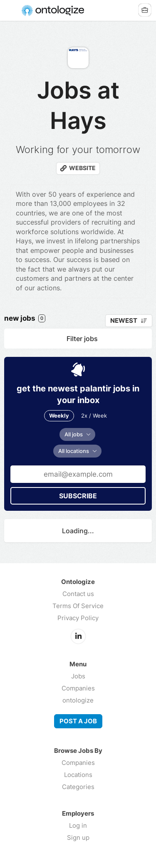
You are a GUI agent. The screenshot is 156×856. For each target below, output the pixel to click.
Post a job (78, 721)
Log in (78, 825)
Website (82, 168)
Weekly (59, 415)
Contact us (78, 594)
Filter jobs (82, 338)
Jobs (78, 676)
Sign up (78, 837)
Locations (78, 775)
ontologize (78, 700)
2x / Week (94, 415)
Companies (78, 688)
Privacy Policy (78, 618)
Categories (78, 787)
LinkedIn (78, 636)
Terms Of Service (78, 606)
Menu (11, 10)
